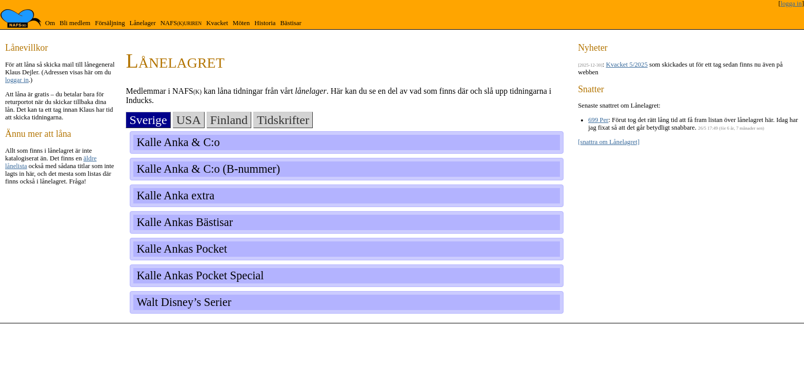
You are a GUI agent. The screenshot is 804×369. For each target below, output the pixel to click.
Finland (229, 120)
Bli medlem (74, 23)
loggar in (17, 80)
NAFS (181, 23)
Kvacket (217, 23)
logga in (791, 3)
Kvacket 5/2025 (627, 64)
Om (50, 23)
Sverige (148, 120)
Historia (264, 23)
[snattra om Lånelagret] (608, 142)
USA (188, 120)
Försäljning (110, 23)
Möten (241, 23)
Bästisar (290, 23)
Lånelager (143, 23)
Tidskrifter (283, 120)
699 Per (598, 120)
